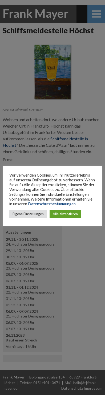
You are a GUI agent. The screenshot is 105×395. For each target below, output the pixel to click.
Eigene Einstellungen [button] (28, 214)
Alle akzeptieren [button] (65, 214)
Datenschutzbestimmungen (52, 204)
